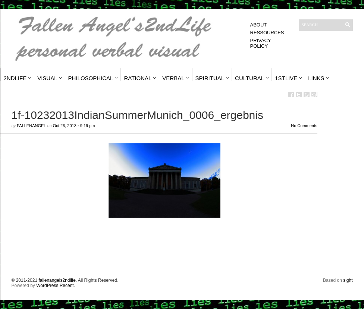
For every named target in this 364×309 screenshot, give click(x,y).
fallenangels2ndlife (56, 280)
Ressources (267, 32)
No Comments (304, 125)
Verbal (173, 78)
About (258, 25)
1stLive (286, 78)
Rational (137, 78)
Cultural (249, 78)
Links (316, 78)
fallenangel (31, 125)
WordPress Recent (54, 285)
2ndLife (15, 78)
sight (347, 280)
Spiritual (210, 78)
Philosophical (90, 78)
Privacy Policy (260, 43)
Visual (47, 78)
